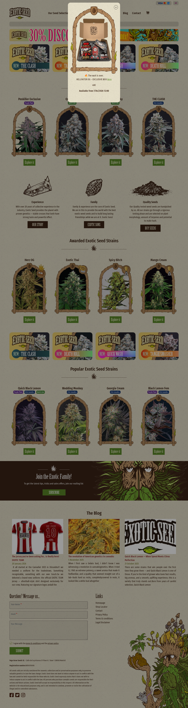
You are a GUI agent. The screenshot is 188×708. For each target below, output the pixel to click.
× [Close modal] (115, 7)
